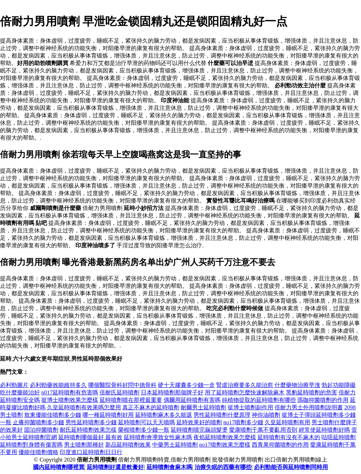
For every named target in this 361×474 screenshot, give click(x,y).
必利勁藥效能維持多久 (58, 385)
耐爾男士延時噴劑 (203, 407)
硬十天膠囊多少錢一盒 (186, 385)
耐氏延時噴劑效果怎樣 (88, 430)
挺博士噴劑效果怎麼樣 (69, 400)
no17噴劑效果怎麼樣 (224, 445)
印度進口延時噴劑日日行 (91, 452)
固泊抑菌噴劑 (41, 430)
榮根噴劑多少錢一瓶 (143, 430)
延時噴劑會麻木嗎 (169, 467)
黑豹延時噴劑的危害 (311, 392)
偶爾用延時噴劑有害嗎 (192, 400)
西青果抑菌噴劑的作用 (280, 445)
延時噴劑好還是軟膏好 (115, 467)
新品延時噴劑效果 (128, 445)
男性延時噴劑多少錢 (91, 422)
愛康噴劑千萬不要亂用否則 (263, 430)
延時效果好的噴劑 (199, 422)
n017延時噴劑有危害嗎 (69, 392)
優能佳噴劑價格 (38, 452)
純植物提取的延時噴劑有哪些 (259, 400)
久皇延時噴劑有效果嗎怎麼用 (84, 407)
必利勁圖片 (14, 385)
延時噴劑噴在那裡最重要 (131, 400)
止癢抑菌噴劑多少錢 (38, 422)
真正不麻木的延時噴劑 (150, 407)
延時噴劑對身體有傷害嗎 (31, 445)
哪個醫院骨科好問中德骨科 (122, 385)
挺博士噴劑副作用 (250, 407)
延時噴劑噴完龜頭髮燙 (199, 430)
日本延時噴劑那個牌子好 (172, 392)
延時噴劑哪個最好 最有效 (90, 437)
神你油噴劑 (266, 415)
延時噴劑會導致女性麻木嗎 (158, 437)
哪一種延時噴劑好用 (108, 415)
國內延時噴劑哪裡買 (58, 467)
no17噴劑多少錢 (243, 422)
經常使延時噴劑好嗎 (324, 430)
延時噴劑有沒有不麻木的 (289, 437)
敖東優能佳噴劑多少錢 (52, 415)
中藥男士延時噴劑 (175, 445)
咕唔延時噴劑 (339, 437)
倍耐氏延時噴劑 (119, 392)
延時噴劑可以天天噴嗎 (146, 422)
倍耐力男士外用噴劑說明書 (309, 407)
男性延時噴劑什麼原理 (221, 415)
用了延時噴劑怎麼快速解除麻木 (245, 392)
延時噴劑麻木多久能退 (163, 415)
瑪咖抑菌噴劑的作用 (323, 400)
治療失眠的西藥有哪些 (223, 467)
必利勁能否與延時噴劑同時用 (291, 467)
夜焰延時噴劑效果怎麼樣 (224, 437)
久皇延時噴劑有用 (287, 422)
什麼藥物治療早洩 (297, 385)
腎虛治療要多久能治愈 (244, 385)
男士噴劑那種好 (84, 445)
